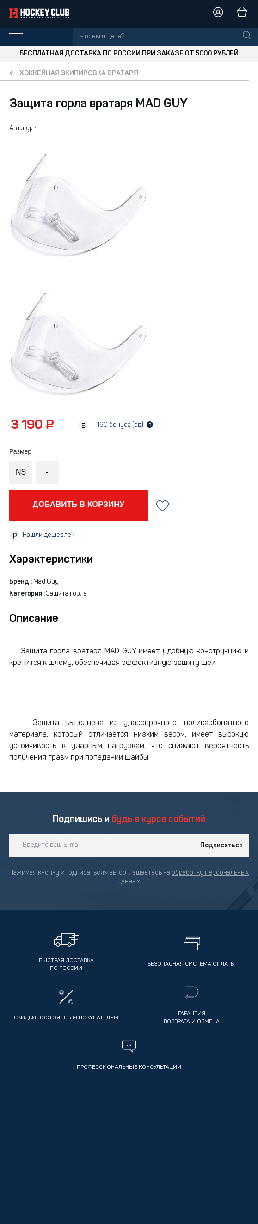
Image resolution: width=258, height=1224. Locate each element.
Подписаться (221, 845)
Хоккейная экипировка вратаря (78, 73)
